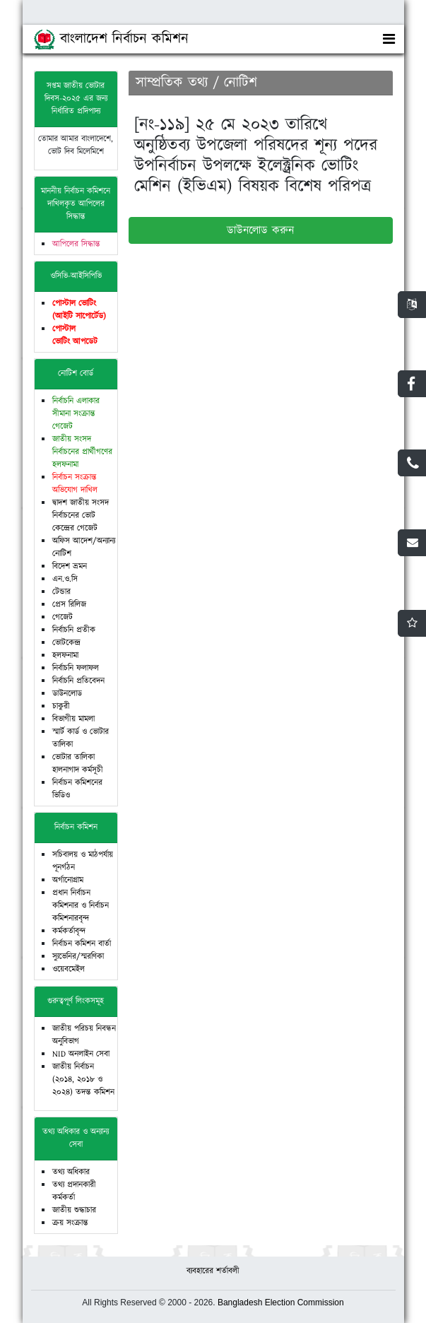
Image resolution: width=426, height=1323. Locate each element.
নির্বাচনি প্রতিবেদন (78, 681)
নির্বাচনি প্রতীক (73, 630)
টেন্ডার (61, 592)
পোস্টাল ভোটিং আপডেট (74, 335)
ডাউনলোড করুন (260, 230)
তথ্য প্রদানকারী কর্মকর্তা (74, 1191)
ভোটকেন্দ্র (66, 643)
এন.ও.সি (65, 579)
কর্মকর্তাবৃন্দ (68, 931)
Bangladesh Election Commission (281, 1302)
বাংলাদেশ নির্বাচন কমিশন (111, 39)
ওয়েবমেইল (68, 969)
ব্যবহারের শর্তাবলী (213, 1271)
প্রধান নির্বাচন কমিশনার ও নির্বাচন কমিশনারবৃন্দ (80, 905)
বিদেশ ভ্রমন (69, 566)
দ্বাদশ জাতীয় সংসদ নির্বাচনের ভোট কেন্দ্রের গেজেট (80, 515)
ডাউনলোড (67, 694)
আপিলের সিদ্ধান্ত (76, 244)
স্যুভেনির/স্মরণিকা (78, 957)
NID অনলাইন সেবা (81, 1054)
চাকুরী (61, 706)
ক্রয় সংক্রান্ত (70, 1223)
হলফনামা (65, 655)
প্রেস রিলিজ (69, 605)
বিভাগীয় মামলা (73, 719)
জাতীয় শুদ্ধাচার (74, 1210)
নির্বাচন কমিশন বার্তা (81, 944)
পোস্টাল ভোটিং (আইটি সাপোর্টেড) (79, 310)
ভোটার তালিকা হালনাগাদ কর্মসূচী (77, 763)
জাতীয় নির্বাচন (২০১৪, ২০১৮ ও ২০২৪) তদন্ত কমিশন (83, 1079)
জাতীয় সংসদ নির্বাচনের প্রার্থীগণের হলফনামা (82, 452)
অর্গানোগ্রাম (67, 880)
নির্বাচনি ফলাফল (75, 668)
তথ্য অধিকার (71, 1172)
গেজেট (62, 617)
